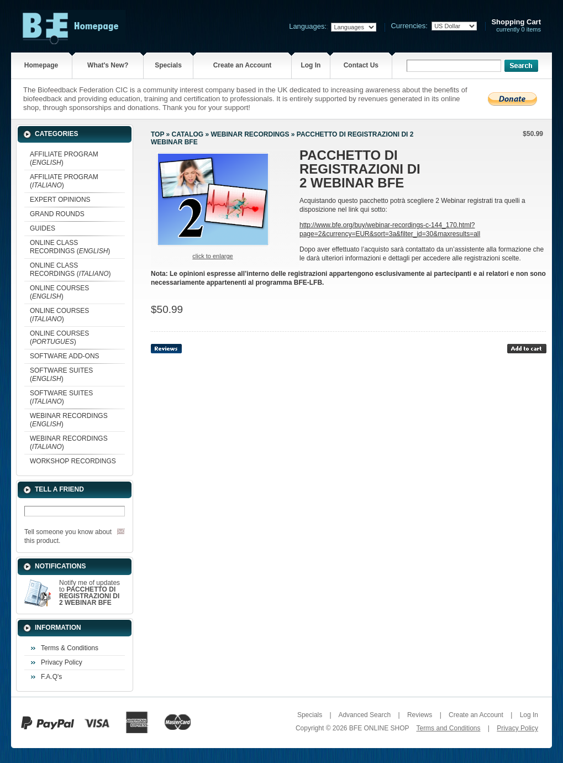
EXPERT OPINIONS (60, 199)
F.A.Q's (51, 677)
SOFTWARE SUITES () (61, 375)
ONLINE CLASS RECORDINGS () (70, 247)
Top (157, 134)
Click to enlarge (212, 256)
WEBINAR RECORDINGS (250, 134)
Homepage (41, 65)
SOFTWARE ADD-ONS (64, 356)
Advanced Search (364, 715)
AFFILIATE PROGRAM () (64, 158)
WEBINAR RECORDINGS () (69, 420)
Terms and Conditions (448, 728)
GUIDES (42, 228)
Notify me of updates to (89, 593)
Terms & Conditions (69, 648)
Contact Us (361, 65)
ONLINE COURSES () (59, 292)
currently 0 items (516, 26)
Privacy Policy (61, 662)
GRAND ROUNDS (57, 214)
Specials (168, 65)
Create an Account (242, 65)
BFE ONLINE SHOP (379, 728)
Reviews (419, 715)
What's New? (107, 65)
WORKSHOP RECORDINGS (73, 461)
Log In (310, 65)
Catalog (188, 134)
